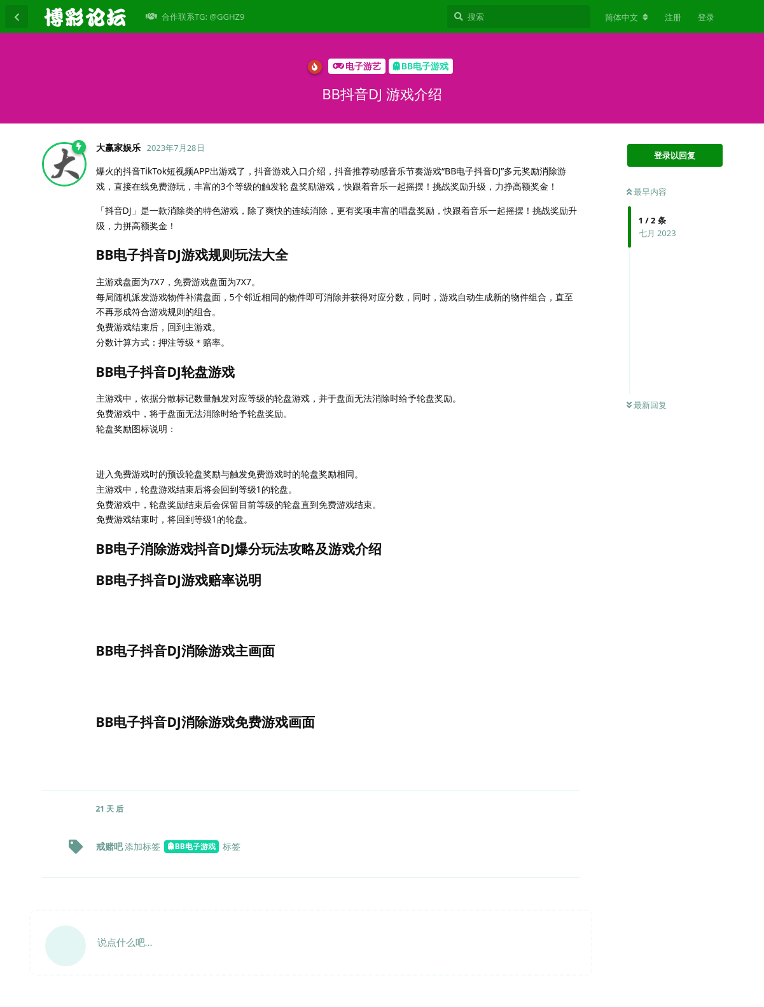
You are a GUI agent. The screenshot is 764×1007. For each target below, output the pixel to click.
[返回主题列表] (16, 16)
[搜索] (518, 16)
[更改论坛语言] (626, 17)
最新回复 (647, 405)
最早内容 (647, 191)
